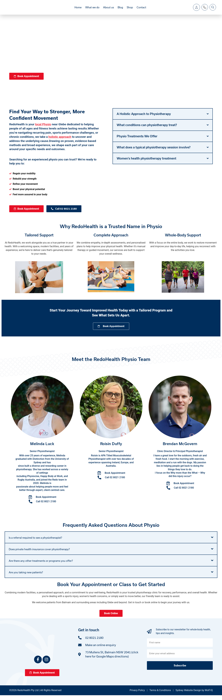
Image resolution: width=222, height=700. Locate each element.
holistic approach (59, 141)
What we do (92, 9)
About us (108, 9)
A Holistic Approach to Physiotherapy (144, 118)
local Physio (43, 129)
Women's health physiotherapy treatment (146, 163)
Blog (120, 9)
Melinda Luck (42, 449)
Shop (130, 9)
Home (78, 9)
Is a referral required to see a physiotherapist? (35, 542)
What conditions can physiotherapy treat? (147, 129)
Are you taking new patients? (26, 577)
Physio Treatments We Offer (137, 140)
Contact (141, 9)
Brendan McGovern (180, 449)
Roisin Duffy (111, 449)
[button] (162, 118)
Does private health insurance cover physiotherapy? (39, 554)
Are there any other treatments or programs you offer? (41, 565)
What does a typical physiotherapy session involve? (153, 152)
